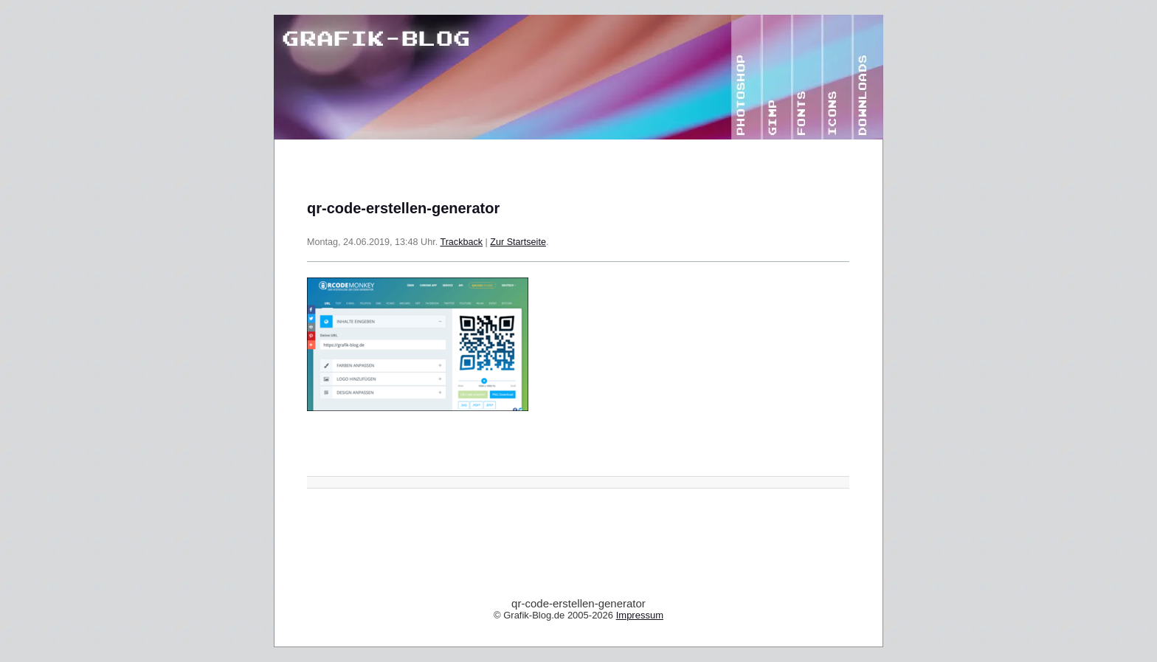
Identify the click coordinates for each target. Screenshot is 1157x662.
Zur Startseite (518, 242)
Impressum (639, 615)
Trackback (461, 242)
